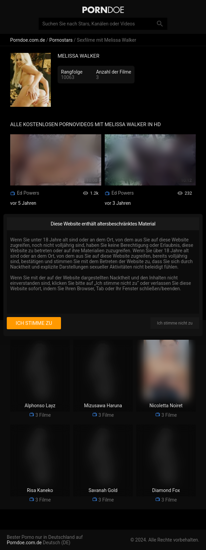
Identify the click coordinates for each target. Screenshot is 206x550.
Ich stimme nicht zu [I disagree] (174, 323)
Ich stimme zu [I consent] (34, 323)
